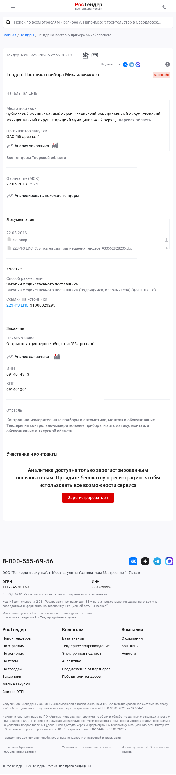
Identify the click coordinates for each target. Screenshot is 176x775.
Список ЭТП (13, 692)
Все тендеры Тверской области (36, 158)
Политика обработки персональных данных (19, 750)
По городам (12, 670)
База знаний (73, 639)
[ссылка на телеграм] (157, 562)
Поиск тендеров (17, 639)
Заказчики (12, 677)
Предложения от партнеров (86, 670)
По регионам (14, 654)
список (127, 752)
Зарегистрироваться (88, 498)
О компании (132, 639)
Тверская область (134, 120)
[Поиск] (8, 23)
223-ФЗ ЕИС (17, 305)
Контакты (130, 647)
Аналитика (71, 662)
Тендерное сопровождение (86, 647)
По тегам (10, 662)
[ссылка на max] (169, 562)
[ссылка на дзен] (145, 562)
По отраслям (14, 647)
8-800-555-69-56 (28, 562)
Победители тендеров (81, 677)
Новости (129, 654)
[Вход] (164, 6)
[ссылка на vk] (133, 562)
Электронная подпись (81, 654)
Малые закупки (16, 685)
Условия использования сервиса (86, 748)
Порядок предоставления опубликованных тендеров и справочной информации (62, 738)
